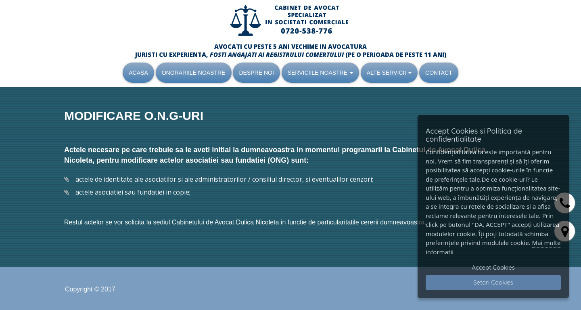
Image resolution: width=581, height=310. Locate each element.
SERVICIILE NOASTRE (320, 72)
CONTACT (438, 72)
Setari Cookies (493, 282)
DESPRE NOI (256, 72)
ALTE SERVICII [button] (389, 72)
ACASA (138, 72)
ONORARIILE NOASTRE (194, 72)
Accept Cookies (493, 267)
